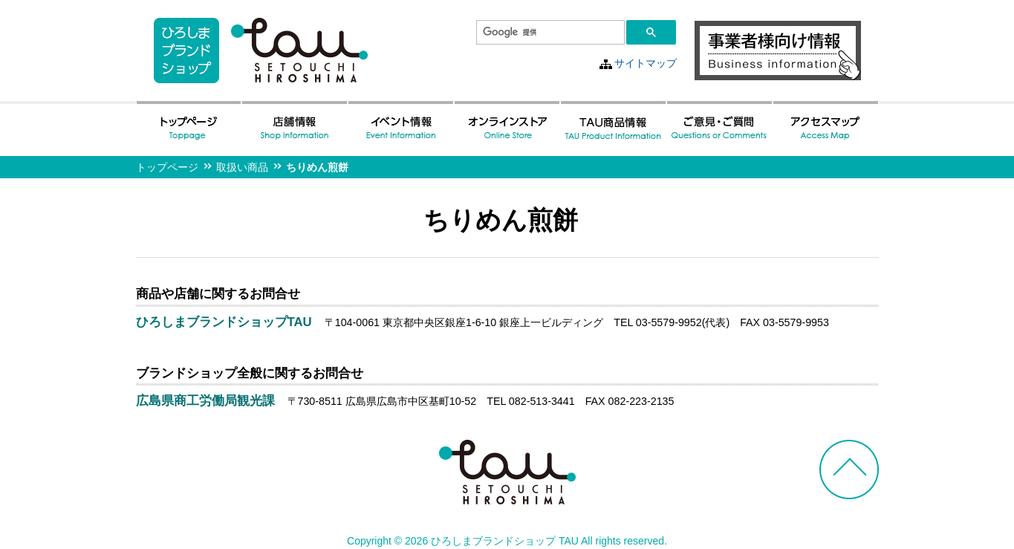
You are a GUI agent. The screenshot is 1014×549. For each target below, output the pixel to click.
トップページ (167, 167)
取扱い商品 (242, 167)
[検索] (549, 32)
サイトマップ (645, 63)
